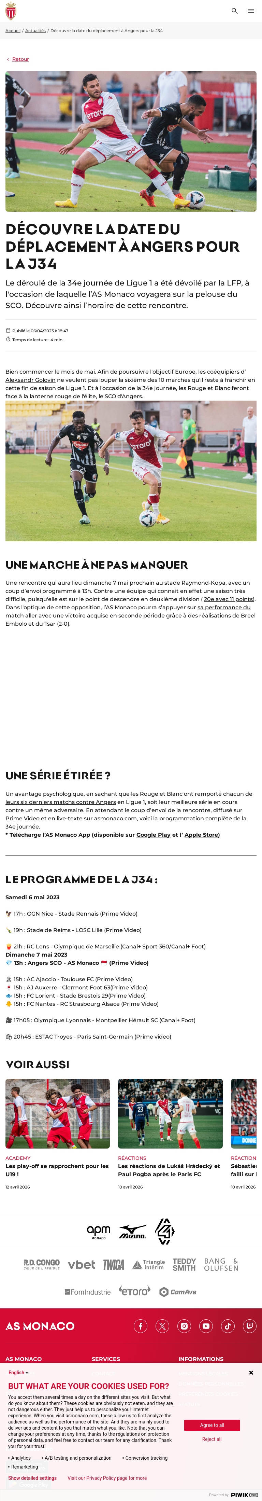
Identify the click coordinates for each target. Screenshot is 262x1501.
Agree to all (212, 1425)
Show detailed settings (32, 1478)
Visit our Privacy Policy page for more (107, 1478)
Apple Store (201, 835)
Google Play (153, 835)
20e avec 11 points (228, 599)
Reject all (212, 1439)
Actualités (35, 30)
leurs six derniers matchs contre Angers (60, 802)
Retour (17, 59)
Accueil (12, 30)
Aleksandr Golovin (30, 380)
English (19, 1372)
